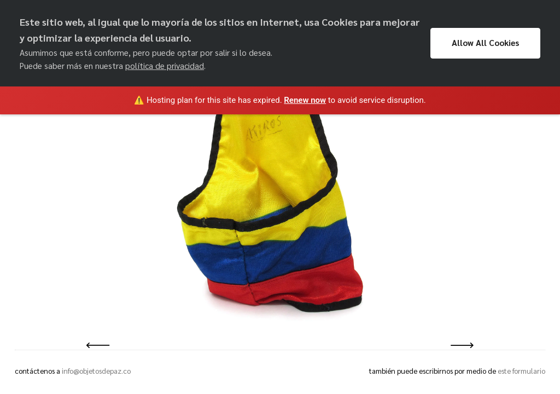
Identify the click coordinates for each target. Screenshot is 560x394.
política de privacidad (164, 65)
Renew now (305, 100)
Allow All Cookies (485, 42)
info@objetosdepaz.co (96, 370)
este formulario (521, 370)
